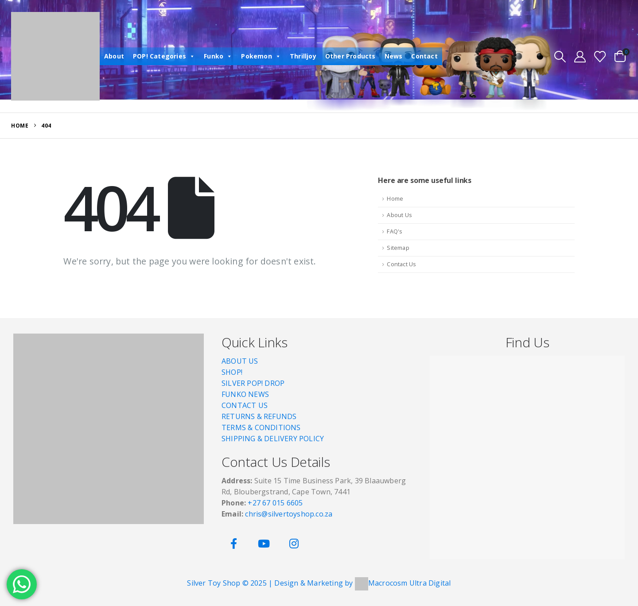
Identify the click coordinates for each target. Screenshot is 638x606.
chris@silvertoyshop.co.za (289, 514)
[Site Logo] (55, 56)
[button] (560, 56)
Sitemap (398, 248)
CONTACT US (245, 405)
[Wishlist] (600, 56)
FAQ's (394, 231)
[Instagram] (294, 544)
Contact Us (401, 264)
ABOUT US (240, 361)
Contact (424, 56)
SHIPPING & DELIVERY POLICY (273, 438)
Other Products (350, 56)
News (394, 56)
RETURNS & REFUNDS (259, 416)
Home (395, 198)
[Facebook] (234, 544)
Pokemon (261, 56)
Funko (218, 56)
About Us (399, 215)
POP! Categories (164, 56)
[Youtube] (264, 544)
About (114, 56)
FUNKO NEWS (245, 394)
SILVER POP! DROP (253, 383)
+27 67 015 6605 (275, 503)
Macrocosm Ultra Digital (409, 583)
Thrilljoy (303, 56)
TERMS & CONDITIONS (261, 427)
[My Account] (580, 56)
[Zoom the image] (108, 339)
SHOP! (232, 372)
